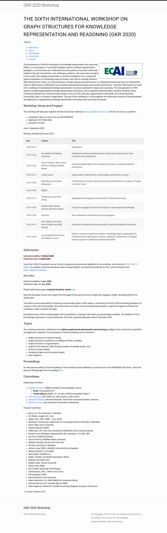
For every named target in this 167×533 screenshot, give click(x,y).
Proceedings (33, 53)
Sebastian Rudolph (36, 399)
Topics (31, 50)
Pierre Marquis (34, 397)
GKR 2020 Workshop (41, 5)
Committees (33, 56)
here (73, 289)
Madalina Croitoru (36, 388)
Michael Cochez (35, 402)
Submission (33, 47)
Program (32, 59)
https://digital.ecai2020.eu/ (97, 112)
